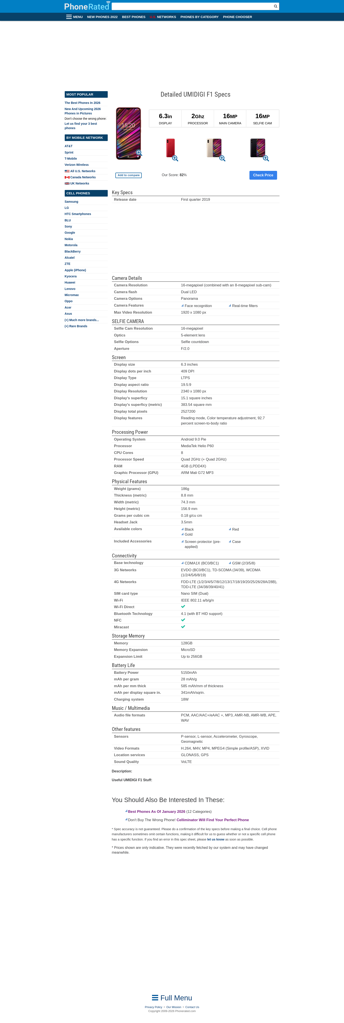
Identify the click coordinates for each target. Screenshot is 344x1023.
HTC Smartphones (78, 214)
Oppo (69, 301)
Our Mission (173, 1007)
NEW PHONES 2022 (102, 17)
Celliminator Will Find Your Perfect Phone (213, 820)
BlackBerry (73, 251)
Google (70, 232)
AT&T (69, 146)
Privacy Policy (153, 1007)
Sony (68, 226)
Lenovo (70, 289)
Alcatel (70, 257)
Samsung (71, 201)
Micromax (72, 295)
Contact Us (192, 1007)
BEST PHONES (133, 17)
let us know (215, 839)
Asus (68, 313)
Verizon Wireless (77, 164)
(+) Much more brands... (82, 320)
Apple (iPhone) (75, 270)
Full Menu (172, 998)
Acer (68, 307)
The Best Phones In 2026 (82, 103)
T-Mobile (71, 158)
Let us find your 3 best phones (81, 126)
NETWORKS (163, 17)
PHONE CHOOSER (237, 17)
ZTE (67, 264)
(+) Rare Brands (76, 326)
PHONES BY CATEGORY (200, 17)
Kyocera (71, 276)
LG (67, 208)
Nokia (69, 239)
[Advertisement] (172, 54)
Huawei (70, 282)
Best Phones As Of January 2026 (156, 812)
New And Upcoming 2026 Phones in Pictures (83, 111)
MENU (78, 17)
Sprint (69, 152)
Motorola (71, 245)
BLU (68, 220)
